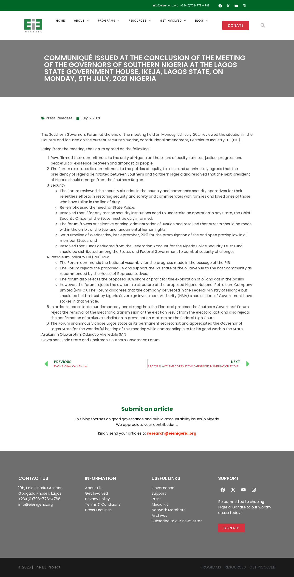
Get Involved (173, 20)
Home (60, 20)
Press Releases (59, 118)
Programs (108, 20)
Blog (201, 20)
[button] (263, 25)
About (81, 20)
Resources (140, 20)
